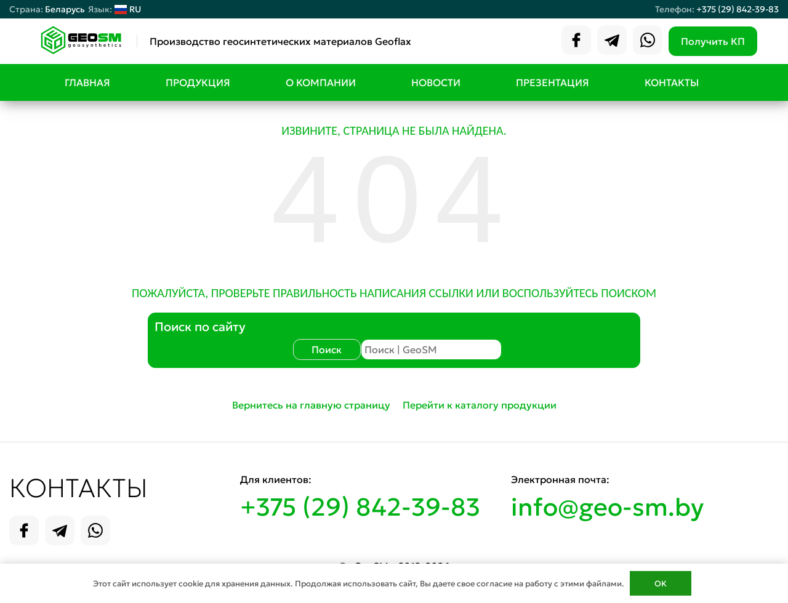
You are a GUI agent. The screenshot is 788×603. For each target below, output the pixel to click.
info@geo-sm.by (607, 507)
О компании (321, 82)
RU (114, 9)
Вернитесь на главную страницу (311, 405)
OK (660, 583)
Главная (87, 82)
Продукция (198, 82)
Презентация (552, 82)
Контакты (672, 82)
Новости (435, 82)
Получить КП (713, 41)
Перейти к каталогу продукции (480, 405)
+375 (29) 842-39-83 (737, 9)
